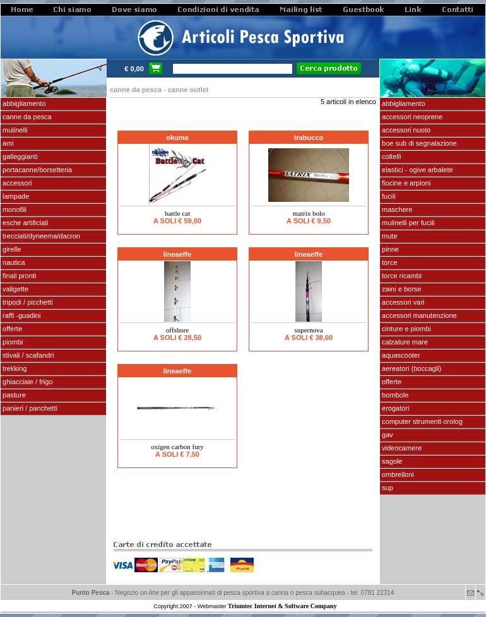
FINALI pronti (18, 275)
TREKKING (14, 368)
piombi (12, 342)
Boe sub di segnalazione (418, 143)
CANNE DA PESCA (26, 116)
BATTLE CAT (177, 213)
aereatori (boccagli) (410, 368)
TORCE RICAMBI (401, 275)
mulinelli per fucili (407, 222)
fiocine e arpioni (405, 183)
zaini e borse (400, 289)
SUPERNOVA (308, 330)
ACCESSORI (16, 183)
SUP (386, 487)
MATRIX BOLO (308, 213)
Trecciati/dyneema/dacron (40, 236)
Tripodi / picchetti (27, 302)
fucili (388, 196)
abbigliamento (402, 103)
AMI (7, 143)
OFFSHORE (177, 330)
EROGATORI (394, 408)
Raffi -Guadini (20, 315)
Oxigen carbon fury (177, 446)
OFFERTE (11, 328)
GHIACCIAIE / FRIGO (27, 381)
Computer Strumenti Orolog (421, 421)
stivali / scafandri (27, 355)
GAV (386, 434)
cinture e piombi (405, 328)
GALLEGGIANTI (19, 156)
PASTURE (13, 395)
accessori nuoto (405, 130)
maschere (396, 209)
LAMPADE (15, 196)
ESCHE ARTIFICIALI (24, 222)
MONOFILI (14, 209)
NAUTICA (13, 262)
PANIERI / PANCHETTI (29, 408)
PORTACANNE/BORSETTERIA (36, 169)
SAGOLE (391, 461)
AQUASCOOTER (400, 355)
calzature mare (404, 342)
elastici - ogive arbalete (416, 169)
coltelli (390, 156)
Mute (389, 236)
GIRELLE (11, 249)
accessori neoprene (411, 116)
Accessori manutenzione (418, 315)
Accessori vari (402, 302)
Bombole (394, 395)
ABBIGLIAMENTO (23, 103)
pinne (389, 249)
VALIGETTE (14, 289)
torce (389, 262)
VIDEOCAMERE (401, 448)
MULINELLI (14, 130)
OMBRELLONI (397, 474)
